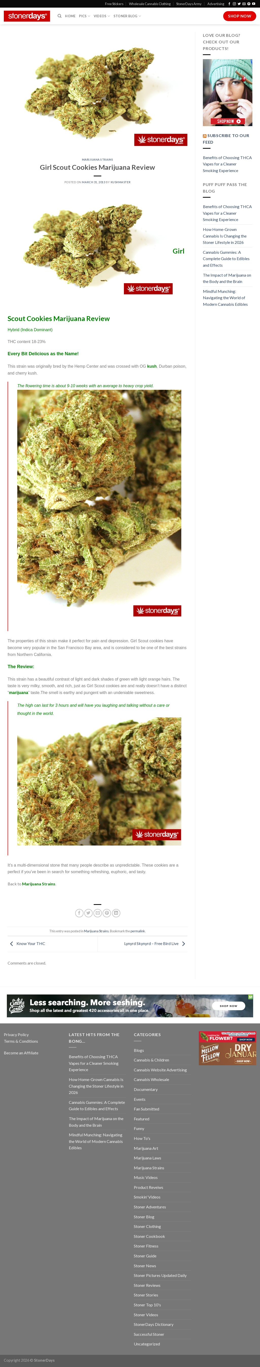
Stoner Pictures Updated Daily (160, 1275)
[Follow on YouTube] (253, 4)
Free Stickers (114, 4)
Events (139, 1099)
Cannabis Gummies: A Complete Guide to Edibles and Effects (226, 258)
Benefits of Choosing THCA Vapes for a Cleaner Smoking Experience (227, 164)
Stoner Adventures (150, 1206)
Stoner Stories (146, 1294)
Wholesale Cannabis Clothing (150, 4)
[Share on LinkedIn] (116, 913)
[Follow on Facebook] (229, 4)
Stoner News (145, 1265)
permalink (138, 931)
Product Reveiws (148, 1187)
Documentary (146, 1089)
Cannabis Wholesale (151, 1079)
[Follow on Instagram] (234, 4)
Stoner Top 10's (147, 1304)
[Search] (59, 16)
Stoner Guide (145, 1255)
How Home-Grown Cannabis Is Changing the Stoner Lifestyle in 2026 (225, 236)
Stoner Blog (127, 16)
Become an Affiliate (21, 1052)
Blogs (139, 1050)
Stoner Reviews (147, 1285)
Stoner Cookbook (149, 1236)
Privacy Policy (16, 1034)
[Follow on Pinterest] (248, 4)
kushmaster (121, 182)
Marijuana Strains (97, 159)
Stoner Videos (146, 1314)
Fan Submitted (146, 1108)
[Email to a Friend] (97, 913)
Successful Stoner (149, 1334)
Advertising (215, 4)
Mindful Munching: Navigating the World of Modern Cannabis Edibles (225, 298)
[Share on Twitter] (88, 913)
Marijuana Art (146, 1148)
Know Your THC (26, 943)
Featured (141, 1118)
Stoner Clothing (147, 1226)
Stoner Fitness (146, 1245)
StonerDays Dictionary (153, 1324)
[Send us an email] (244, 4)
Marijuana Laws (147, 1157)
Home (70, 16)
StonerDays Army (189, 4)
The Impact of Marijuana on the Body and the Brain (227, 278)
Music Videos (146, 1177)
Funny (139, 1128)
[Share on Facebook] (79, 913)
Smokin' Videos (147, 1196)
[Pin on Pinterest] (107, 913)
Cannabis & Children (151, 1059)
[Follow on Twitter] (239, 4)
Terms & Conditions (21, 1041)
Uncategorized (147, 1343)
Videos (102, 16)
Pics (84, 16)
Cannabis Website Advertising (160, 1069)
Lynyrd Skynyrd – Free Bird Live (155, 943)
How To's (142, 1138)
